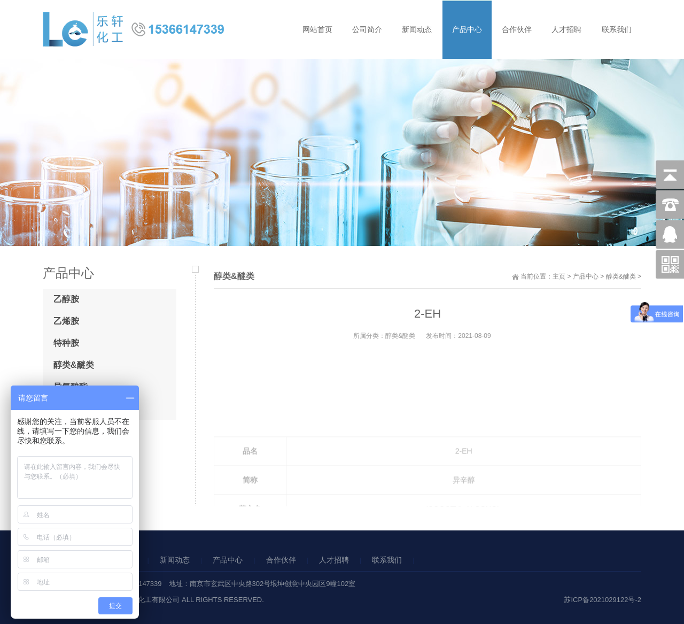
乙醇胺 (66, 299)
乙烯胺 (66, 321)
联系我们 (387, 560)
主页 (559, 276)
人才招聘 (334, 560)
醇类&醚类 (621, 276)
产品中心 (585, 276)
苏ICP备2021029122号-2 (602, 600)
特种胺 (66, 343)
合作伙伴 (281, 560)
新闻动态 (175, 560)
